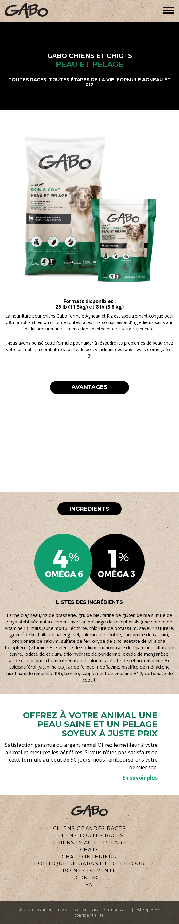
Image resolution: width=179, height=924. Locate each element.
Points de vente (89, 871)
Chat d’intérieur (89, 857)
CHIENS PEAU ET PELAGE (89, 843)
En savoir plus (140, 777)
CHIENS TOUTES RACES (89, 835)
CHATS (89, 850)
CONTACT (89, 878)
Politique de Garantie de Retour (89, 863)
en (89, 885)
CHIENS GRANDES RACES (89, 828)
